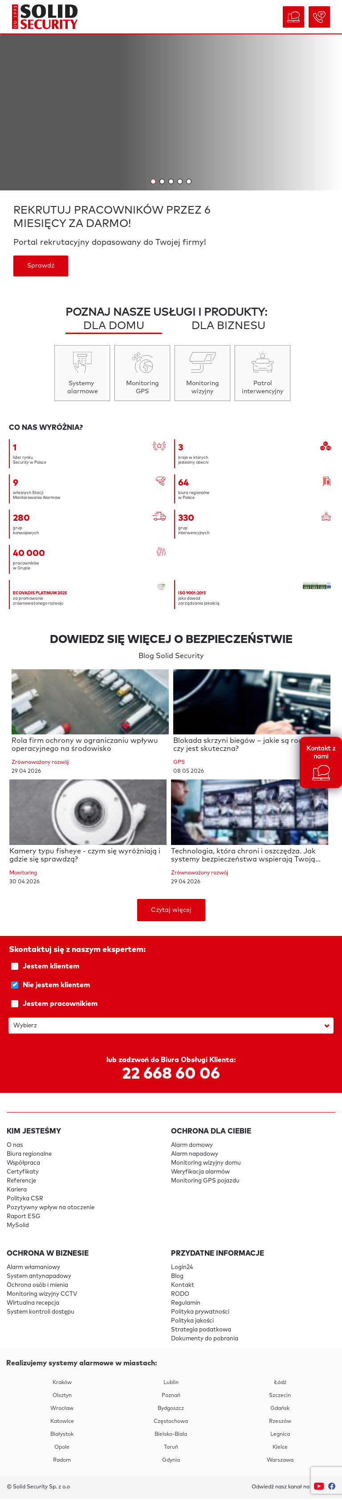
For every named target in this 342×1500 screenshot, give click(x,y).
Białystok (61, 1435)
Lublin (171, 1384)
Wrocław (61, 1410)
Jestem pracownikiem (172, 1005)
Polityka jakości (192, 1322)
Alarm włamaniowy (33, 1269)
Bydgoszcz (171, 1410)
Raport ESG (24, 1218)
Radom (62, 1461)
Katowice (62, 1423)
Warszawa (280, 1461)
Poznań (171, 1397)
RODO (180, 1295)
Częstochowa (171, 1423)
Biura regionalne (29, 1155)
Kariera (17, 1191)
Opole (61, 1448)
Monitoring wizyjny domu (206, 1164)
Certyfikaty (23, 1173)
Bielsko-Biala (171, 1435)
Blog (177, 1278)
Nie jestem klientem (172, 986)
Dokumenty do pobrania (204, 1340)
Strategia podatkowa (201, 1331)
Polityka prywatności (200, 1313)
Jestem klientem (172, 968)
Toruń (171, 1448)
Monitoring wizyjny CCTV (42, 1295)
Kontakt (182, 1287)
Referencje (21, 1182)
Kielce (280, 1448)
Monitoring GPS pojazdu (205, 1182)
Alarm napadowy (194, 1155)
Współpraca (23, 1164)
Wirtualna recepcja (33, 1304)
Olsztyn (62, 1397)
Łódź (280, 1384)
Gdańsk (279, 1410)
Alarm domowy (192, 1147)
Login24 (182, 1269)
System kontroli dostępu (40, 1313)
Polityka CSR (25, 1200)
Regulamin (185, 1304)
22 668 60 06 (171, 1075)
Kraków (62, 1384)
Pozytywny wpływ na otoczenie (50, 1209)
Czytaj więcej (171, 911)
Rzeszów (280, 1423)
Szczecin (280, 1397)
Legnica (280, 1435)
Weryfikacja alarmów (200, 1173)
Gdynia (171, 1461)
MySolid (18, 1227)
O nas (15, 1147)
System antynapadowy (39, 1278)
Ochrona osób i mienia (37, 1287)
